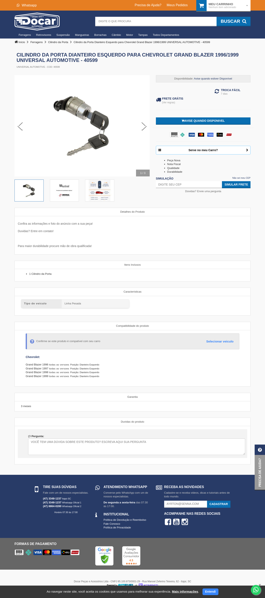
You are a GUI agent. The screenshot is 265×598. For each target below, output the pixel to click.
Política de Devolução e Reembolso (125, 519)
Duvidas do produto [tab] (132, 421)
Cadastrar (219, 504)
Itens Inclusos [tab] (132, 264)
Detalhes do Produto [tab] (132, 211)
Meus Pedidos (177, 5)
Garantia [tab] (132, 396)
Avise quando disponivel (203, 120)
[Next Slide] (144, 126)
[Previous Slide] (20, 126)
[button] (260, 467)
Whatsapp (27, 5)
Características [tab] (133, 291)
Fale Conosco (112, 523)
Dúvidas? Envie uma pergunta (203, 191)
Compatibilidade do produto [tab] (132, 325)
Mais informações (185, 591)
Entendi (210, 591)
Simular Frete (236, 184)
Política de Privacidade (117, 527)
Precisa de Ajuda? (148, 5)
